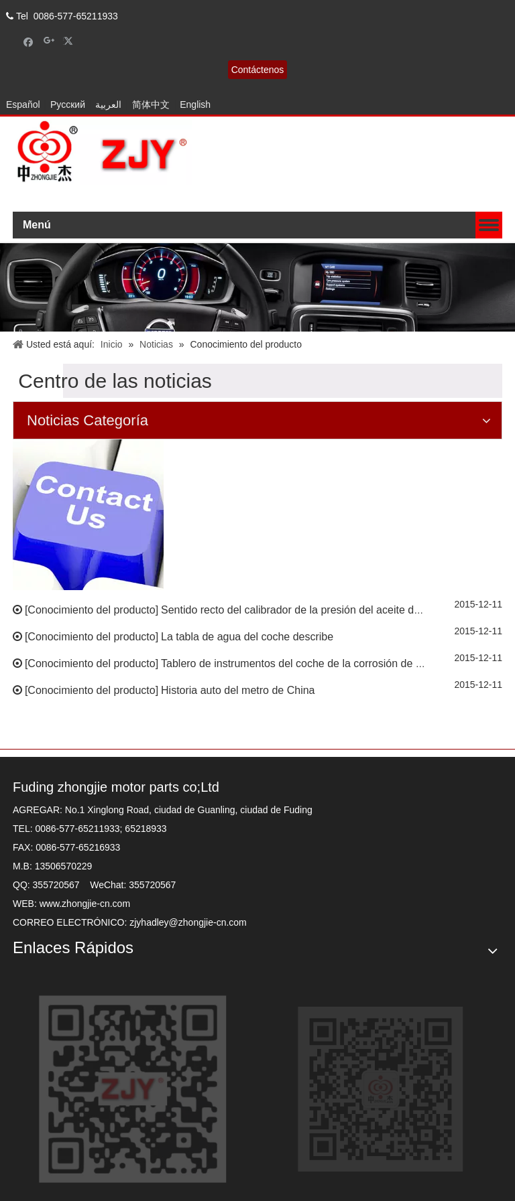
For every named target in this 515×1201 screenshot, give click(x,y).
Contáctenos (257, 69)
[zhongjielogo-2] (102, 152)
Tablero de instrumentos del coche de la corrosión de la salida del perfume (337, 663)
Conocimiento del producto (91, 610)
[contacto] (88, 514)
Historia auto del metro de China (237, 690)
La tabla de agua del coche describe (247, 636)
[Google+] (49, 41)
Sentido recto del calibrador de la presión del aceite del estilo (305, 610)
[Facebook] (28, 41)
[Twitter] (70, 41)
